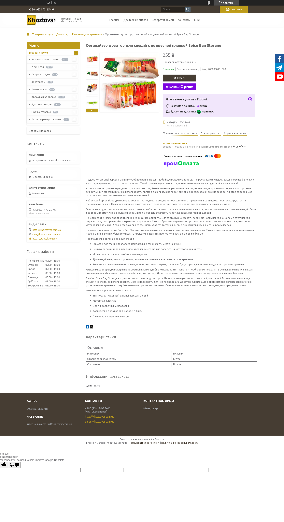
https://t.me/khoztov (45, 238)
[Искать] (188, 9)
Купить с (181, 87)
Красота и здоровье (44, 96)
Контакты (184, 20)
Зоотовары (39, 81)
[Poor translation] (14, 465)
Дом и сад (62, 34)
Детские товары (42, 104)
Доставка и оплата (135, 20)
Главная (114, 20)
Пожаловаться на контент (144, 443)
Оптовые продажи (40, 130)
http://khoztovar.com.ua (47, 229)
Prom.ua (159, 439)
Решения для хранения (87, 34)
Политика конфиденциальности (179, 443)
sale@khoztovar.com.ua (46, 234)
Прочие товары (41, 111)
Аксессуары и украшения (47, 119)
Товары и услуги (42, 34)
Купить (181, 78)
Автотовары (39, 89)
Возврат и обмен (163, 20)
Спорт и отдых (41, 74)
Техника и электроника (46, 59)
